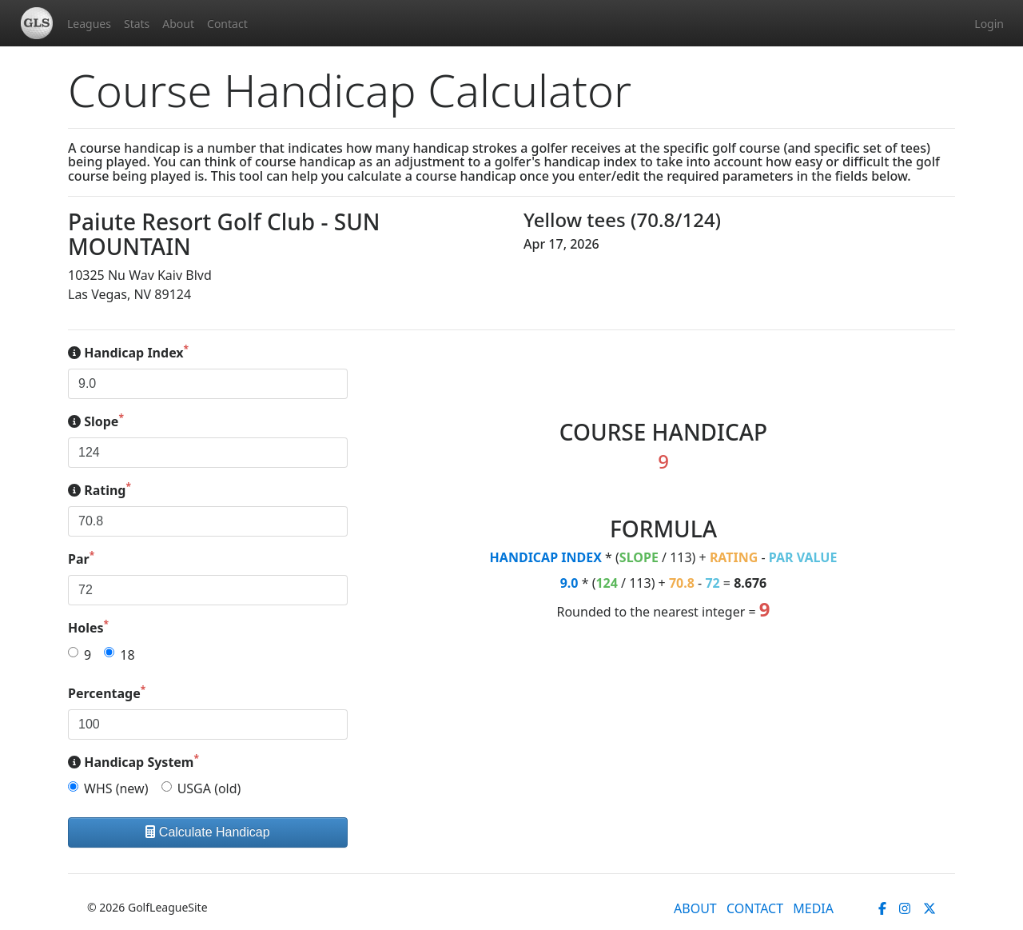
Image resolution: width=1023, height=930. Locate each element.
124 (606, 583)
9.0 (569, 583)
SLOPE (639, 557)
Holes (88, 627)
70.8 (682, 583)
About (178, 23)
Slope (96, 421)
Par (81, 558)
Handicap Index (128, 352)
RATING (734, 557)
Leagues (89, 23)
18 (127, 655)
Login (989, 23)
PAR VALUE (803, 557)
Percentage (106, 693)
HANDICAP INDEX (546, 557)
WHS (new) (116, 788)
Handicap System (133, 761)
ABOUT (695, 908)
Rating (99, 490)
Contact (227, 23)
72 (712, 583)
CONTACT (754, 908)
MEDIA (813, 908)
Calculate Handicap (207, 832)
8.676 (750, 583)
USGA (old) (209, 788)
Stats (136, 23)
